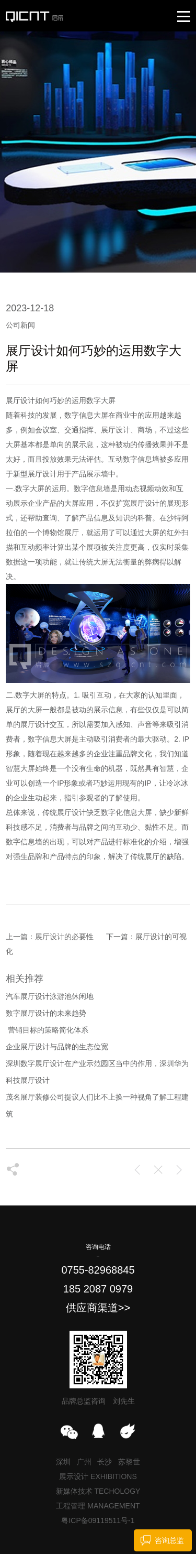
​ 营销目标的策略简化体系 (47, 1030)
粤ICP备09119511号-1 (97, 1520)
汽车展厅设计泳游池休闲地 (50, 996)
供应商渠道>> (98, 1307)
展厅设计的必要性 (64, 936)
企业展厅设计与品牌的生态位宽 (57, 1046)
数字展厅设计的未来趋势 (46, 1013)
